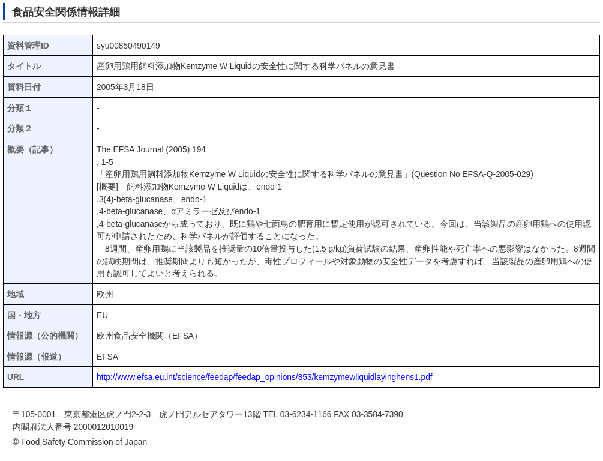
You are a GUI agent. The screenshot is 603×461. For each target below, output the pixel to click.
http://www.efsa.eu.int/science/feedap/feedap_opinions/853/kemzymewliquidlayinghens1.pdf (265, 377)
